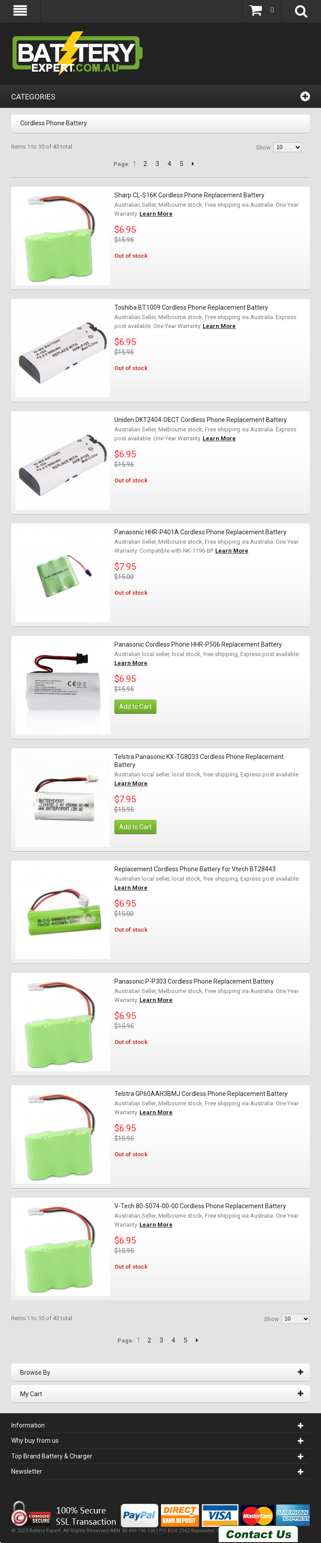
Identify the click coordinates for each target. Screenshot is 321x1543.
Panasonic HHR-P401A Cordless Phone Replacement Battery (200, 532)
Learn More (156, 213)
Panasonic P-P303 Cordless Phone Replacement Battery (194, 981)
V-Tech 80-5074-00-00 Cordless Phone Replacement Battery (200, 1206)
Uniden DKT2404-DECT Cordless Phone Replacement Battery (200, 419)
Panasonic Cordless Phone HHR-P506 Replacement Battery (198, 644)
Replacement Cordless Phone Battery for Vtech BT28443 (195, 869)
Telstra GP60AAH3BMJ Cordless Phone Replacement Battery (201, 1093)
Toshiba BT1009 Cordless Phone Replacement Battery (191, 307)
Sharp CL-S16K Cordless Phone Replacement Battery (189, 195)
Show (263, 147)
